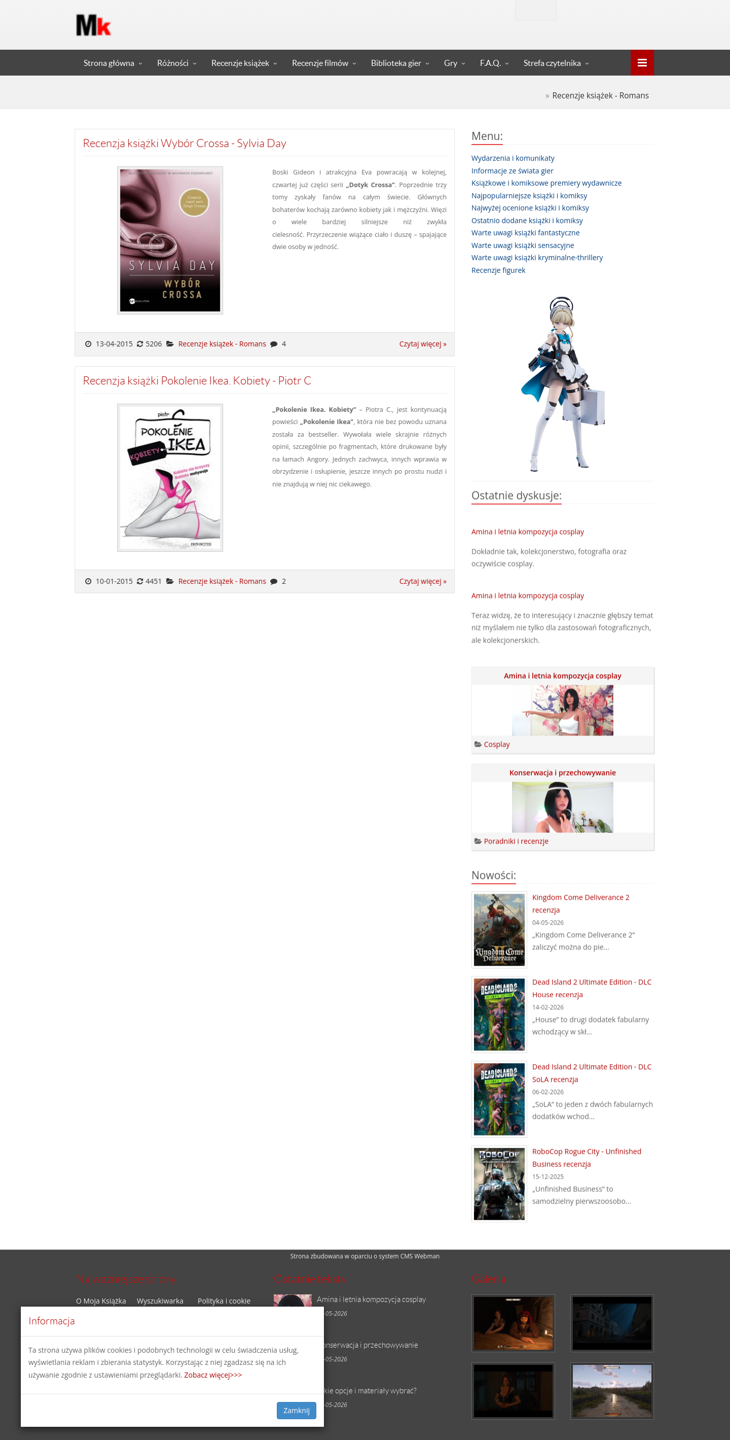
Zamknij (296, 1410)
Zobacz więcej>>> (213, 1375)
